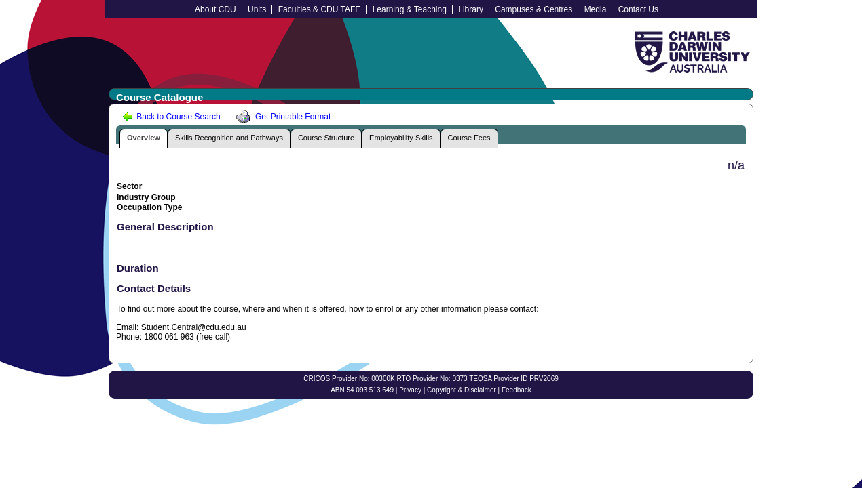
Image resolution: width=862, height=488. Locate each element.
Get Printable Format (281, 116)
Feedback (516, 390)
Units (257, 9)
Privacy (410, 390)
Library (470, 9)
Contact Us (638, 9)
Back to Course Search (171, 116)
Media (595, 9)
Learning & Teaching (410, 9)
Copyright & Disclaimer (461, 390)
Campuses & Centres (533, 9)
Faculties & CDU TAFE (319, 9)
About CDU (215, 9)
